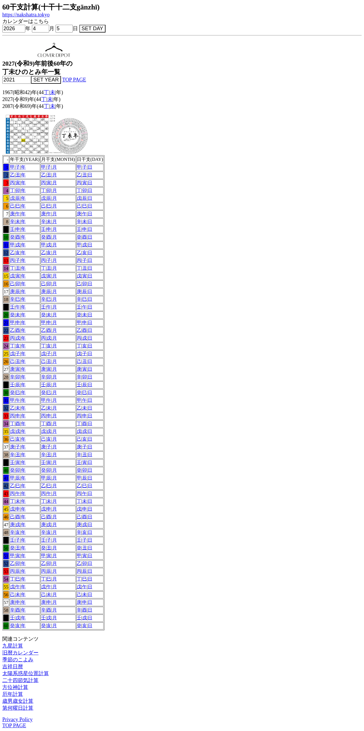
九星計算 (12, 646)
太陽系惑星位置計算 (25, 673)
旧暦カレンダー (20, 653)
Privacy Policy (17, 719)
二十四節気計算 (20, 680)
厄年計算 (12, 694)
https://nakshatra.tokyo (25, 15)
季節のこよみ (17, 660)
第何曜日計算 (17, 708)
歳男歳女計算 (17, 701)
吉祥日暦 (12, 666)
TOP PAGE (74, 80)
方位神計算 (15, 687)
